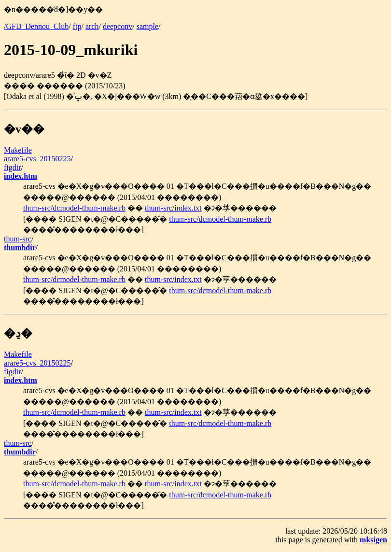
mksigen (373, 540)
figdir (12, 167)
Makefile (18, 150)
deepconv (117, 26)
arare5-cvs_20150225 (37, 159)
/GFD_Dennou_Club (36, 26)
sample (147, 26)
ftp (77, 26)
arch (92, 26)
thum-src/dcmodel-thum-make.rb (74, 208)
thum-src (17, 239)
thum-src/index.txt (173, 208)
